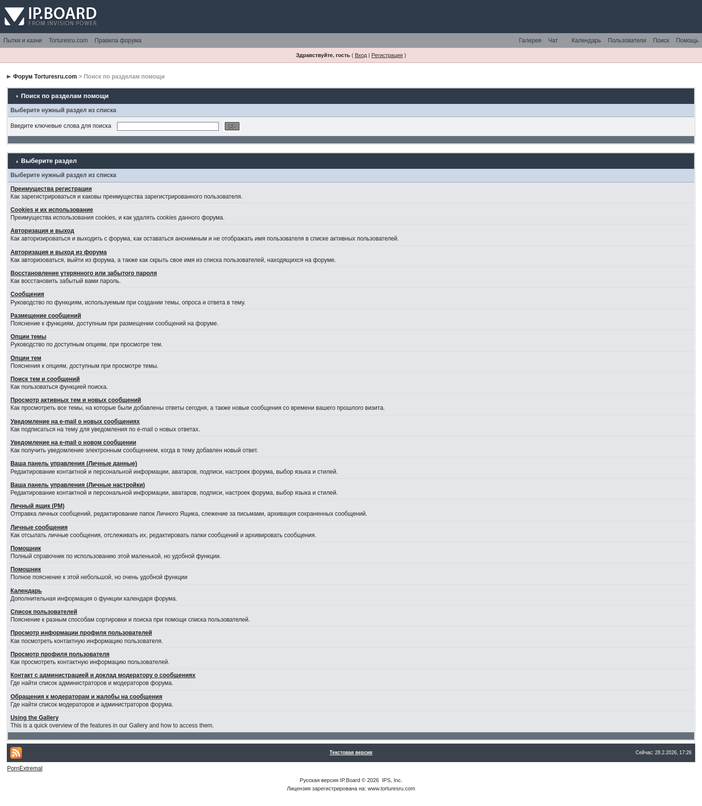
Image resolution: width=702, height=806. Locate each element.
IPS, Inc (391, 780)
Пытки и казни (22, 40)
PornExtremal (24, 768)
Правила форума (118, 40)
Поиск (661, 40)
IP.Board (350, 780)
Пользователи (627, 40)
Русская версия (319, 780)
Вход (361, 55)
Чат (553, 40)
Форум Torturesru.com (45, 76)
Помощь (687, 40)
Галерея (530, 40)
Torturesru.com (68, 40)
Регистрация (387, 55)
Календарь (586, 40)
